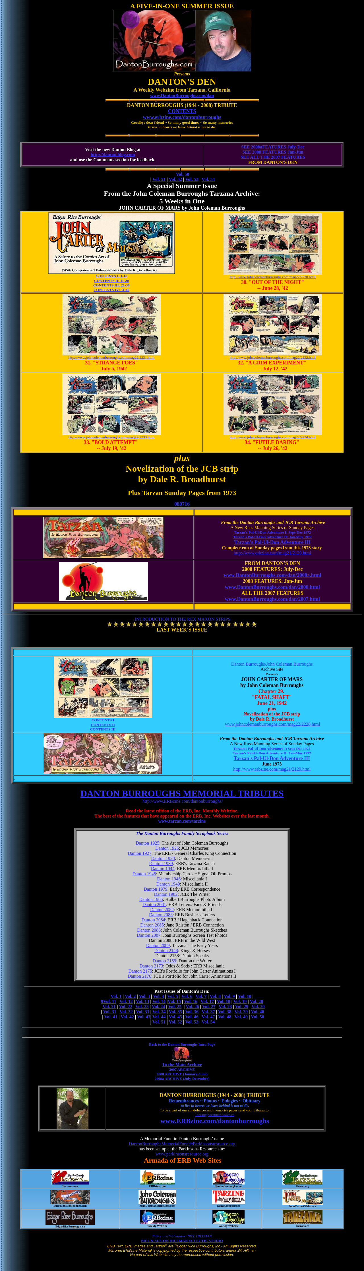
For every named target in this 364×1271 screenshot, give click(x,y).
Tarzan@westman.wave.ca (214, 1115)
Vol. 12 (126, 1001)
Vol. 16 (190, 1001)
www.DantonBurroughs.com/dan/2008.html (272, 587)
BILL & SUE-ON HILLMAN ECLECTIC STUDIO (182, 1241)
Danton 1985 (151, 899)
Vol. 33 (142, 1011)
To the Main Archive (182, 1064)
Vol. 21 (109, 1006)
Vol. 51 (159, 179)
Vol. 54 (208, 179)
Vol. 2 (130, 996)
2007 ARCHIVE (182, 1069)
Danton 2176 (139, 976)
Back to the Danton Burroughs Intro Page (182, 1044)
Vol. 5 (172, 996)
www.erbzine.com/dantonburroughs (182, 117)
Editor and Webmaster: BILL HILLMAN (182, 1236)
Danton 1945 (144, 873)
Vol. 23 (142, 1006)
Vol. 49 (241, 1016)
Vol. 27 (209, 1006)
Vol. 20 (256, 1001)
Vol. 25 (174, 1006)
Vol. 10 (244, 996)
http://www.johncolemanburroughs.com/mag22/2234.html (272, 437)
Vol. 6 (187, 996)
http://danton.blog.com (112, 154)
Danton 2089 (158, 945)
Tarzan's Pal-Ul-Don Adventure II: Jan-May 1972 (272, 537)
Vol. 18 (223, 1001)
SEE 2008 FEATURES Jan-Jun (272, 152)
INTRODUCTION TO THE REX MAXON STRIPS (182, 619)
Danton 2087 (148, 935)
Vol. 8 (215, 996)
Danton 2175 (140, 971)
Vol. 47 (208, 1016)
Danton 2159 (164, 960)
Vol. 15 (174, 1001)
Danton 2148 (166, 950)
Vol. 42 (127, 1016)
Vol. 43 (143, 1016)
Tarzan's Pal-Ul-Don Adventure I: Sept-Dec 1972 (272, 532)
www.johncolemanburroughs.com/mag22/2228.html (272, 724)
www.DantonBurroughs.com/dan (182, 95)
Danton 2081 (154, 904)
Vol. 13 (142, 1001)
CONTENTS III (103, 729)
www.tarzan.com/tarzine (182, 821)
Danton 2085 (152, 925)
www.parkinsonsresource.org (182, 1154)
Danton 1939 (161, 863)
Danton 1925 (147, 843)
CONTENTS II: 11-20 (111, 280)
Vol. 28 (225, 1006)
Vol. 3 (144, 996)
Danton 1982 (166, 894)
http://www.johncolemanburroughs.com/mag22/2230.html (272, 277)
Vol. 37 (208, 1011)
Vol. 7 (201, 996)
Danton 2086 (149, 930)
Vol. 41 (110, 1016)
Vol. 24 (158, 1006)
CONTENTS (182, 111)
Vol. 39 (241, 1011)
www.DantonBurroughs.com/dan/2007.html (272, 599)
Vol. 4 (158, 996)
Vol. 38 (224, 1011)
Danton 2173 (151, 965)
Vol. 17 (207, 1001)
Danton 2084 (153, 919)
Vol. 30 (258, 1006)
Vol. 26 (192, 1006)
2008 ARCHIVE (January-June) (181, 1074)
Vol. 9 (229, 996)
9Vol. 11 (108, 1001)
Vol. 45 (175, 1016)
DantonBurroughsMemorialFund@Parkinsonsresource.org (182, 1143)
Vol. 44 (159, 1016)
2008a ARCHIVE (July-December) (182, 1078)
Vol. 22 (125, 1006)
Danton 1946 (169, 878)
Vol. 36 (191, 1011)
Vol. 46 (191, 1016)
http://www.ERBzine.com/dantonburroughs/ (182, 801)
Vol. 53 (191, 179)
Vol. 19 (240, 1001)
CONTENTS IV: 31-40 (111, 290)
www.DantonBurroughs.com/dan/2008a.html (272, 575)
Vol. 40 (257, 1011)
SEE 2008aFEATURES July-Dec (273, 147)
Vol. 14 (159, 1001)
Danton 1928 (163, 858)
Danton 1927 (140, 853)
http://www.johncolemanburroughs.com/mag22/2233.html (111, 437)
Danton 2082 (162, 909)
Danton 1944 (163, 868)
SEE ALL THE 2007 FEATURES (273, 157)
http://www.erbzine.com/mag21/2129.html (272, 552)
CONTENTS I (103, 720)
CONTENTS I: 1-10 (111, 276)
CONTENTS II (103, 725)
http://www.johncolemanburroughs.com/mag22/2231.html (111, 357)
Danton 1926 (167, 848)
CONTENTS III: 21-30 (111, 285)
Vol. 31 (109, 1011)
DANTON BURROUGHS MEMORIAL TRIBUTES (182, 793)
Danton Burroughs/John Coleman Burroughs (272, 664)
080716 (182, 504)
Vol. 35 (175, 1011)
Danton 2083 (161, 914)
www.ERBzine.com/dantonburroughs (214, 1120)
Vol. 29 (242, 1006)
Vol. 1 (116, 996)
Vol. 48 (224, 1016)
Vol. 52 (175, 179)
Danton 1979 (155, 889)
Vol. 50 (182, 174)
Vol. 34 (159, 1011)
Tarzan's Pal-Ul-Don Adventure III (272, 542)
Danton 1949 (168, 884)
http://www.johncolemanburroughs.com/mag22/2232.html (272, 357)
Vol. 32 (126, 1011)
